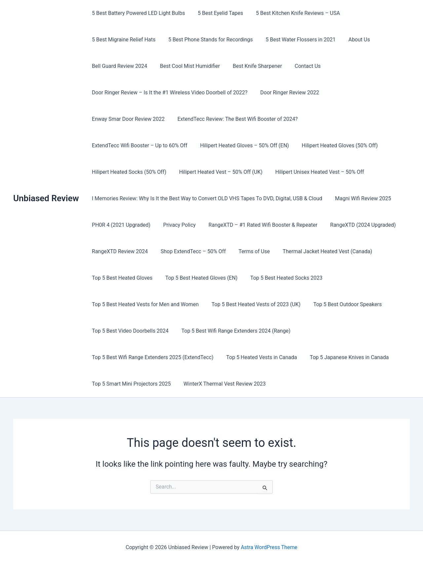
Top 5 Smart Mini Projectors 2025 (130, 384)
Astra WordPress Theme (269, 547)
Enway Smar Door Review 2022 (362, 92)
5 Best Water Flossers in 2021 (295, 39)
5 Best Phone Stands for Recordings (207, 39)
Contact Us (300, 66)
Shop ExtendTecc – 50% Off (189, 251)
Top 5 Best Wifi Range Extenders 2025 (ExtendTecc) (151, 357)
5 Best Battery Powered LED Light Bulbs (137, 13)
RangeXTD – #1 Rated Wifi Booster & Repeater (257, 225)
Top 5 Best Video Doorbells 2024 (129, 331)
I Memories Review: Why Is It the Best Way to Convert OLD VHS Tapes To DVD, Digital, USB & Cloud (206, 198)
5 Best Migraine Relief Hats (122, 39)
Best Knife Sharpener (252, 66)
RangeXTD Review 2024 (119, 251)
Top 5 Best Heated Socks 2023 (281, 278)
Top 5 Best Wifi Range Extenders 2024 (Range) (232, 331)
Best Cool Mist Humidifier (187, 66)
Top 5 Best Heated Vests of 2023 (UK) (252, 304)
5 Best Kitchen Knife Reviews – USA (292, 13)
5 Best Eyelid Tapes (217, 13)
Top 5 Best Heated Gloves (121, 278)
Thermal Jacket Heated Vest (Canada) (320, 251)
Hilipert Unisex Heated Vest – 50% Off (229, 172)
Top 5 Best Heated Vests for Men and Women (144, 304)
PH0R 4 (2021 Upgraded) (120, 225)
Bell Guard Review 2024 (118, 66)
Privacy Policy (176, 225)
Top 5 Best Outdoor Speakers (342, 304)
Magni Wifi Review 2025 (360, 198)
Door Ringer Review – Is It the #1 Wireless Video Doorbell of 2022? (169, 92)
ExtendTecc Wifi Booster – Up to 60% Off (269, 119)
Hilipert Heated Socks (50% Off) (314, 145)
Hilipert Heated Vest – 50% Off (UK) (132, 172)
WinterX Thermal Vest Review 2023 (221, 384)
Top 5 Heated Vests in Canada (258, 357)
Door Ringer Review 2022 (286, 92)
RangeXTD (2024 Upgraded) (355, 225)
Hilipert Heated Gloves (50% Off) (228, 145)
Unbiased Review (46, 198)
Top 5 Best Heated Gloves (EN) (198, 278)
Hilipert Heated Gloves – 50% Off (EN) (135, 145)
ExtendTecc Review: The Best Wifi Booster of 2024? (151, 119)
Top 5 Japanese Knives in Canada (343, 357)
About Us (351, 39)
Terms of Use (248, 251)
